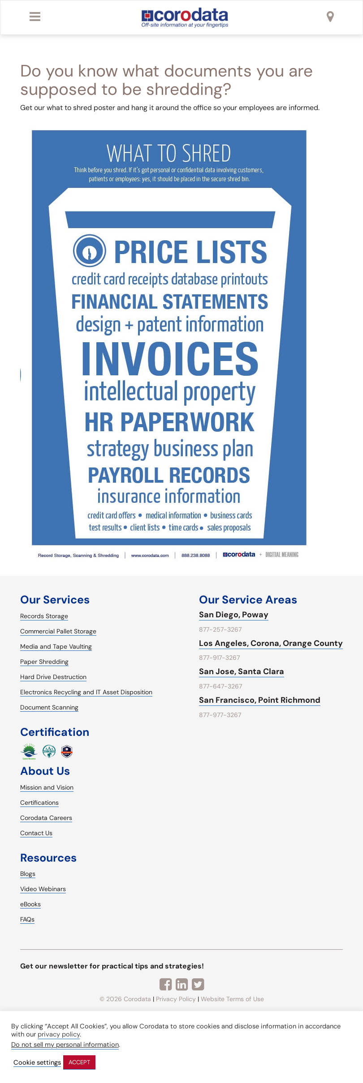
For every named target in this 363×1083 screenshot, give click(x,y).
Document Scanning (49, 707)
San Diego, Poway (233, 614)
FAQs (27, 919)
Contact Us (36, 833)
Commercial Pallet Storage (58, 631)
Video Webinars (43, 889)
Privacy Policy (176, 999)
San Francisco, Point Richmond (259, 700)
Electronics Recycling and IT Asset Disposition (86, 692)
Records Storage (44, 616)
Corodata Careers (46, 818)
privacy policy (59, 1034)
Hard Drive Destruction (53, 677)
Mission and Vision (46, 787)
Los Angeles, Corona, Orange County (271, 643)
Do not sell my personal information (65, 1044)
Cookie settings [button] (37, 1062)
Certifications (39, 802)
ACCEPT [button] (79, 1062)
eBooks (30, 904)
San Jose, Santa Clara (241, 671)
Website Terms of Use (232, 999)
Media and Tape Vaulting (56, 646)
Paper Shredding (44, 662)
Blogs (27, 874)
